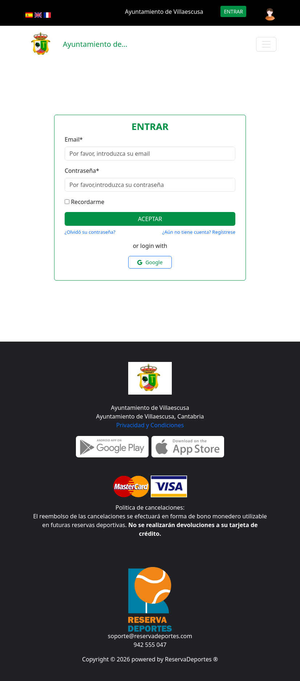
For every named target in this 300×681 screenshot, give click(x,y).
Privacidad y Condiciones (150, 425)
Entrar (233, 11)
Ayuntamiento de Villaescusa (164, 12)
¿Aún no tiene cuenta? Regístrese (198, 232)
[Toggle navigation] (266, 44)
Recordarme (87, 202)
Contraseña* (82, 171)
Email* (74, 139)
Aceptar (150, 219)
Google (149, 262)
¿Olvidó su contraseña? (90, 232)
